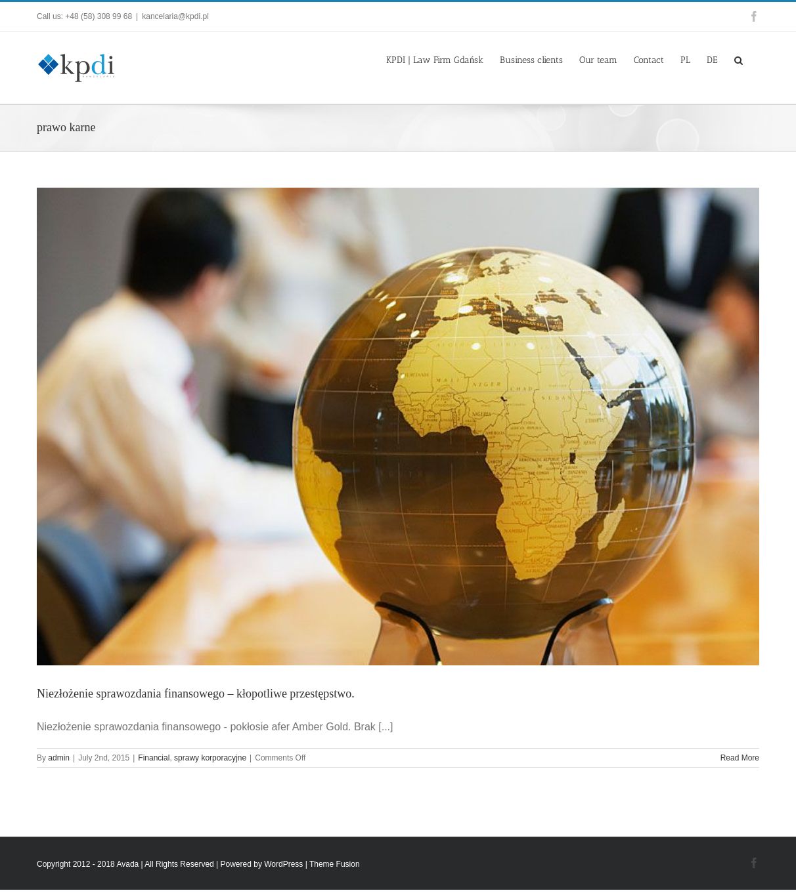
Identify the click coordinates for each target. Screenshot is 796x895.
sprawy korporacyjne (210, 757)
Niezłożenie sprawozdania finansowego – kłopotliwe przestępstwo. (196, 693)
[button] (738, 59)
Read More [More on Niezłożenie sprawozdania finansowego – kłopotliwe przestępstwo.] (739, 757)
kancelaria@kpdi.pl (175, 16)
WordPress (283, 864)
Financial (153, 757)
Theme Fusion (334, 864)
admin (59, 757)
